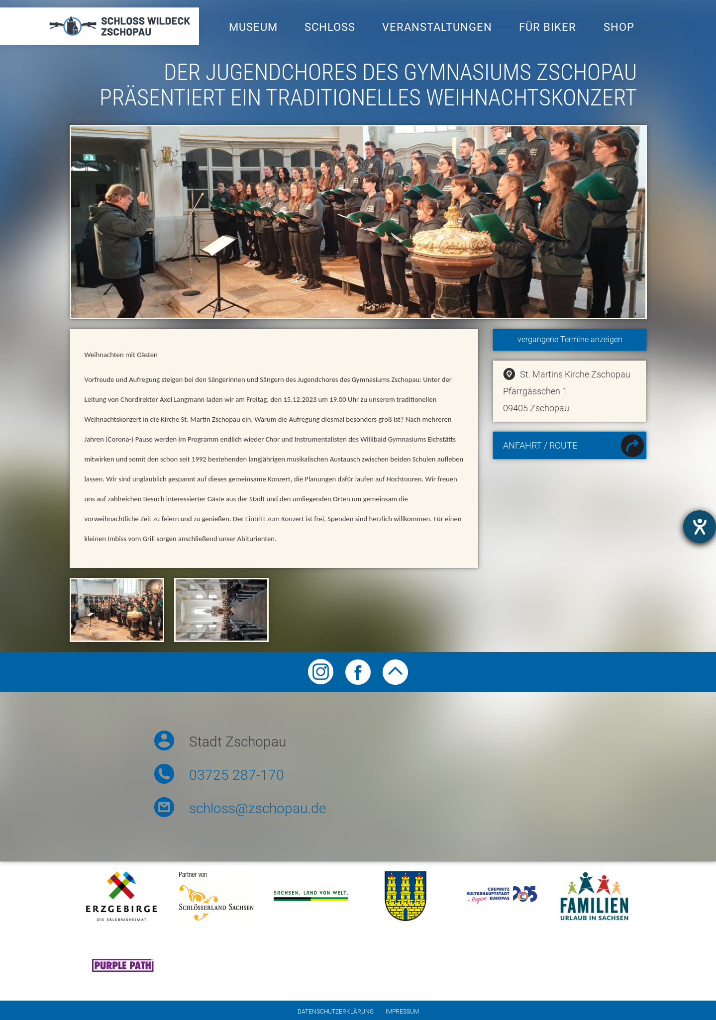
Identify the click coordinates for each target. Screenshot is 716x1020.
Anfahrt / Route (573, 447)
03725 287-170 (236, 775)
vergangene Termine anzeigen (569, 339)
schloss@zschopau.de (257, 808)
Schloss (330, 27)
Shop (619, 27)
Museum (253, 27)
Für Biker (547, 27)
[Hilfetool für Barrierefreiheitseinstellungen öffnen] (699, 526)
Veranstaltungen (437, 27)
